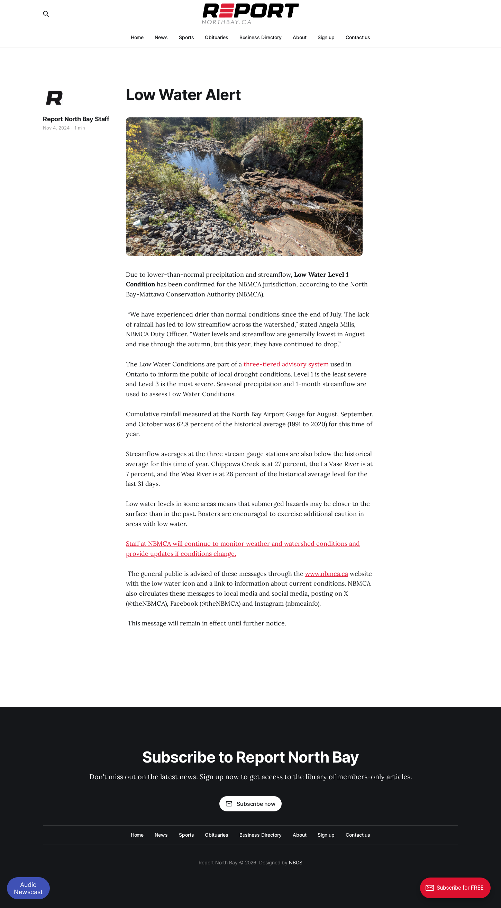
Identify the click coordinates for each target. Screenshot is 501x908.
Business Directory (260, 37)
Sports (186, 37)
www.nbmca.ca (326, 574)
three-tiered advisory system (286, 364)
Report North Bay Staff (76, 119)
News (161, 37)
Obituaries (216, 37)
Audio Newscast (28, 888)
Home (137, 37)
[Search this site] (46, 14)
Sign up (326, 37)
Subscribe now (250, 803)
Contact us (358, 37)
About (300, 37)
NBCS (295, 862)
